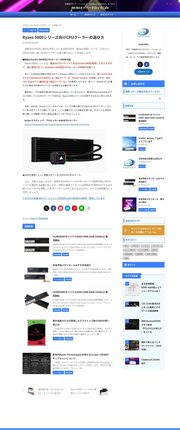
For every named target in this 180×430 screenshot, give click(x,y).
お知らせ (135, 246)
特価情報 (139, 254)
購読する (129, 264)
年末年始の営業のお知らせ (150, 158)
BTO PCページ (107, 14)
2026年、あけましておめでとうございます (151, 140)
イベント (145, 246)
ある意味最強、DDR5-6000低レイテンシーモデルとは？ (151, 287)
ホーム (73, 14)
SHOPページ (90, 14)
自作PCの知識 (151, 254)
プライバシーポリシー (96, 411)
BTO (126, 246)
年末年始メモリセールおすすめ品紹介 (72, 265)
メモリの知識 (144, 250)
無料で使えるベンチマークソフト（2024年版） (151, 345)
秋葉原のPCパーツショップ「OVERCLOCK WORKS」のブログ (90, 417)
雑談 (126, 258)
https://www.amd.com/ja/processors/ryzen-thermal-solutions (57, 124)
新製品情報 (43, 218)
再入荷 (155, 250)
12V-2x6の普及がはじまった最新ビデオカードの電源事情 (150, 307)
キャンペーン (157, 246)
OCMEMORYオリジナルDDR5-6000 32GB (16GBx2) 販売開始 (151, 117)
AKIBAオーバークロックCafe (90, 8)
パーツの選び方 (31, 218)
